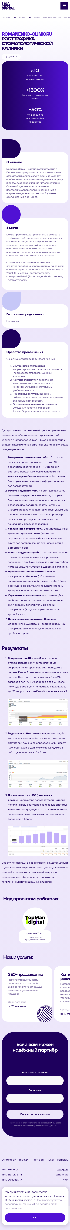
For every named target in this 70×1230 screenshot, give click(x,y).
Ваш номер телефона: (35, 1072)
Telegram (62, 1169)
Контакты (62, 1159)
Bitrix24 (23, 1159)
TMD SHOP (8, 1169)
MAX (65, 1179)
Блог (51, 1159)
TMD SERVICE (10, 1174)
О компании (9, 1159)
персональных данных (46, 1125)
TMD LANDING (10, 1179)
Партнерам (38, 1159)
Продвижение (11, 56)
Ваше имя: (35, 1090)
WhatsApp (62, 1174)
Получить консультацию (35, 1114)
